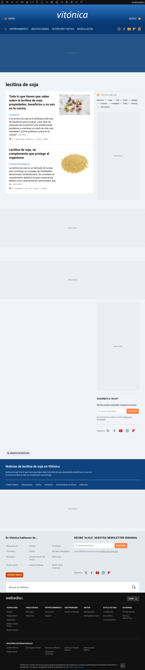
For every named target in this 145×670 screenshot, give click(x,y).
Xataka (9, 612)
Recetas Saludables (61, 551)
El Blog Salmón (128, 612)
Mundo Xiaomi (12, 630)
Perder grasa (12, 565)
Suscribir (132, 411)
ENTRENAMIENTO (19, 29)
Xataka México (13, 648)
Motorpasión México (89, 649)
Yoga (110, 100)
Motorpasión (89, 612)
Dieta (125, 100)
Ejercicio (100, 100)
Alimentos (14, 115)
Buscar (134, 587)
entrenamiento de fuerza (66, 485)
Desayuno (49, 485)
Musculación (27, 485)
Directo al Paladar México (72, 649)
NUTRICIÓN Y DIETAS (63, 29)
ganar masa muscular (57, 566)
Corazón (103, 103)
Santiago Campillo (24, 139)
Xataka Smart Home (12, 625)
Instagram (119, 29)
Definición (84, 485)
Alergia (134, 100)
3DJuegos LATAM (33, 648)
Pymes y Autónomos (127, 617)
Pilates (38, 485)
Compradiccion (109, 620)
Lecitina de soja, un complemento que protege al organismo (29, 153)
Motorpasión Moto (91, 616)
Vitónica (72, 14)
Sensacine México (52, 648)
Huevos (134, 103)
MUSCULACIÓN (85, 29)
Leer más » (22, 135)
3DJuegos (30, 612)
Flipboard (134, 29)
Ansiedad (115, 103)
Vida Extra (30, 616)
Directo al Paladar (72, 612)
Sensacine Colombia (49, 653)
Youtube (129, 29)
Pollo (125, 103)
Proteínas (56, 546)
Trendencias (108, 612)
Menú (11, 18)
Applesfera (11, 620)
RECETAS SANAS (40, 29)
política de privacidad (109, 551)
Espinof (48, 616)
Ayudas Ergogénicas (19, 164)
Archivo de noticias (19, 453)
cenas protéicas (36, 565)
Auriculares (105, 107)
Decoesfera (108, 616)
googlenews (139, 29)
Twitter (108, 430)
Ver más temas (14, 575)
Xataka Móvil (12, 616)
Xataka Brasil (12, 652)
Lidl (117, 100)
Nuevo (133, 18)
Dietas (32, 551)
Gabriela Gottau (23, 188)
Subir (131, 599)
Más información (76, 667)
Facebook (124, 29)
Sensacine (49, 612)
